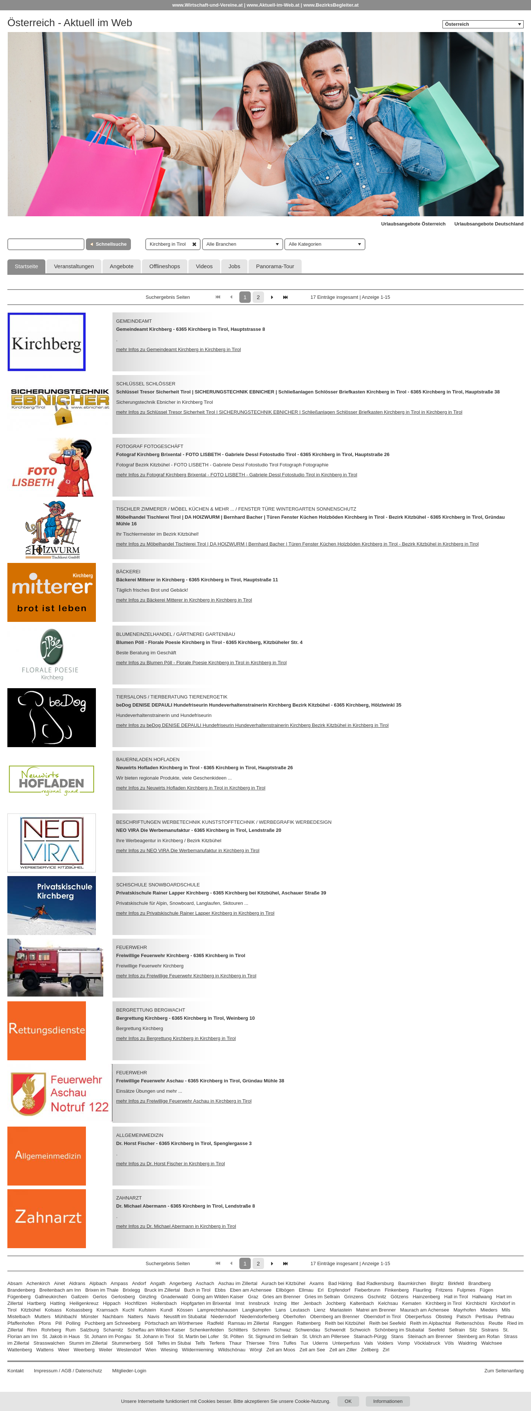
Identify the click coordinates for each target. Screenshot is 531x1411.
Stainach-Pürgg (370, 1336)
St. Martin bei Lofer (198, 1336)
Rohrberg (51, 1330)
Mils (506, 1310)
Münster (89, 1316)
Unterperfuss (346, 1343)
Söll (149, 1343)
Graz (253, 1296)
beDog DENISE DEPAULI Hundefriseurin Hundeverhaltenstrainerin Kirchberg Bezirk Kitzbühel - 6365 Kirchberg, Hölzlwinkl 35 (258, 705)
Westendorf (129, 1349)
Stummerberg (126, 1343)
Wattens (44, 1349)
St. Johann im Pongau (107, 1336)
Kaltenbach (362, 1303)
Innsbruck (259, 1303)
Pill (59, 1323)
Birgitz (437, 1283)
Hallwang (482, 1296)
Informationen (388, 1401)
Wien (150, 1349)
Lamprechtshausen (217, 1310)
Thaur (235, 1343)
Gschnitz (377, 1296)
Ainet (59, 1283)
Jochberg (336, 1303)
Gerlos (100, 1296)
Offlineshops (164, 266)
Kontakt (15, 1370)
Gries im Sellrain (322, 1296)
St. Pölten (233, 1336)
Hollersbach (164, 1303)
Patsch (464, 1316)
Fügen (486, 1290)
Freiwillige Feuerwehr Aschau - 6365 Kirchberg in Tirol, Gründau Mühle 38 (200, 1080)
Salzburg (89, 1330)
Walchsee (491, 1343)
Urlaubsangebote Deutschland (489, 224)
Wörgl (256, 1349)
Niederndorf (223, 1316)
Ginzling (147, 1296)
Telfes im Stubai (174, 1343)
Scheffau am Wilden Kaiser (156, 1330)
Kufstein (147, 1310)
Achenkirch (38, 1283)
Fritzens (443, 1290)
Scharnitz (113, 1330)
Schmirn (261, 1330)
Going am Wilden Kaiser (218, 1296)
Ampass (119, 1283)
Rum (71, 1330)
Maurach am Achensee (424, 1310)
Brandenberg (21, 1290)
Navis (154, 1316)
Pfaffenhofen (21, 1323)
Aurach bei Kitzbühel (283, 1283)
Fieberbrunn (367, 1290)
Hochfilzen (136, 1303)
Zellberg (369, 1349)
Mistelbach (18, 1316)
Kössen (185, 1310)
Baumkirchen (412, 1283)
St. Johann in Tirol (155, 1336)
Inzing (280, 1303)
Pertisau (484, 1316)
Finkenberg (397, 1290)
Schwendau (307, 1330)
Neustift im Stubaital (185, 1316)
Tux (304, 1343)
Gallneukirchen (51, 1296)
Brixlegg (131, 1290)
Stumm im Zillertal (88, 1343)
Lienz (319, 1310)
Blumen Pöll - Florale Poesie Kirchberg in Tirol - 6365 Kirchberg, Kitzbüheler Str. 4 (209, 642)
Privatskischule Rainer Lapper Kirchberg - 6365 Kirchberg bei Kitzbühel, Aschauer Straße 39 (221, 893)
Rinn (32, 1330)
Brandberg (479, 1283)
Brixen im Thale (101, 1290)
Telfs (200, 1343)
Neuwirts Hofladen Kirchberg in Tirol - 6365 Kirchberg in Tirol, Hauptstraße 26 (204, 767)
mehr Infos (178, 349)
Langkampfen (256, 1310)
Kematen (411, 1303)
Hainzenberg (426, 1296)
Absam (14, 1283)
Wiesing (168, 1349)
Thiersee (255, 1343)
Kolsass (53, 1310)
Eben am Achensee (251, 1290)
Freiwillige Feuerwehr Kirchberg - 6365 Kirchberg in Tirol (180, 955)
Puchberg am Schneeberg (112, 1323)
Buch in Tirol (197, 1290)
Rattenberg (308, 1323)
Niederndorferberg (259, 1316)
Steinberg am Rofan (478, 1336)
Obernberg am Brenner (335, 1316)
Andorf (139, 1283)
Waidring (467, 1343)
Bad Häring (340, 1283)
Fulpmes (466, 1290)
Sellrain (457, 1330)
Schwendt (335, 1330)
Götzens (399, 1296)
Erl (321, 1290)
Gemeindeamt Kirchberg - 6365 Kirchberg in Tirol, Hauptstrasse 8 (190, 329)
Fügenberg (19, 1296)
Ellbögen (285, 1290)
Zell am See (312, 1349)
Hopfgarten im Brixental (206, 1303)
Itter (295, 1303)
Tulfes (290, 1343)
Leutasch (300, 1310)
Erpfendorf (339, 1290)
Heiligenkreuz (84, 1303)
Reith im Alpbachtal (430, 1323)
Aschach (205, 1283)
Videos (204, 266)
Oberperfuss (418, 1316)
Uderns (320, 1343)
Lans (280, 1310)
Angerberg (180, 1283)
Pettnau (505, 1316)
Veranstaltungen (74, 266)
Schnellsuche (111, 244)
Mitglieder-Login (129, 1370)
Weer (63, 1349)
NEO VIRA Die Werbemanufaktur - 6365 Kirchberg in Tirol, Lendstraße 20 (198, 830)
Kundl (166, 1310)
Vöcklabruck (427, 1343)
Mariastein (341, 1310)
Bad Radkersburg (375, 1283)
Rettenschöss (470, 1323)
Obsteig (443, 1316)
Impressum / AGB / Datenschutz (68, 1370)
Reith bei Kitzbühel (345, 1323)
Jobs (234, 266)
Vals (368, 1343)
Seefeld (436, 1330)
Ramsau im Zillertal (248, 1323)
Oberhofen (294, 1316)
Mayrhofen (465, 1310)
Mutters (43, 1316)
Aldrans (77, 1283)
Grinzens (353, 1296)
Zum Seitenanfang (504, 1370)
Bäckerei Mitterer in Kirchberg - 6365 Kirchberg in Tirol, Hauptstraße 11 (197, 579)
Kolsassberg (79, 1310)
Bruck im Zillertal (162, 1290)
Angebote (121, 266)
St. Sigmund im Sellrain (273, 1336)
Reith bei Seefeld (387, 1323)
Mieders (488, 1310)
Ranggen (283, 1323)
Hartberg (36, 1303)
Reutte (496, 1323)
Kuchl (128, 1310)
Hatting (57, 1303)
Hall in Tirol (456, 1296)
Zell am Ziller (343, 1349)
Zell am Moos (281, 1349)
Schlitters (238, 1330)
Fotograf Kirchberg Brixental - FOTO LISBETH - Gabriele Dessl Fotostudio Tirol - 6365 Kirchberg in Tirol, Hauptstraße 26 (252, 454)
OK (348, 1401)
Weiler (105, 1349)
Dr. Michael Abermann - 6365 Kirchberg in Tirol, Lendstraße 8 (185, 1206)
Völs (449, 1343)
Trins (274, 1343)
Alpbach (98, 1283)
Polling (73, 1323)
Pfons (45, 1323)
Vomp (404, 1343)
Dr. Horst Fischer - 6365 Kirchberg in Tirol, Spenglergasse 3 (184, 1143)
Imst (239, 1303)
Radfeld (215, 1323)
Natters (135, 1316)
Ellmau (306, 1290)
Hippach (112, 1303)
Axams (316, 1283)
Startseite (26, 266)
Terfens (217, 1343)
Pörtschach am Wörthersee (174, 1323)
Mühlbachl (66, 1316)
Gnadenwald (174, 1296)
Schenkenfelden (207, 1330)
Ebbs (220, 1290)
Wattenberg (19, 1349)
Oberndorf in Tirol (382, 1316)
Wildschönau (231, 1349)
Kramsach (107, 1310)
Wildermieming (198, 1349)
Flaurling (422, 1290)
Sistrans (490, 1330)
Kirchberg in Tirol (444, 1303)
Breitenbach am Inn (60, 1290)
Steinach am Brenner (429, 1336)
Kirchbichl (476, 1303)
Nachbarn (113, 1316)
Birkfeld (456, 1283)
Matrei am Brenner (376, 1310)
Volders (385, 1343)
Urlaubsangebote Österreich (413, 224)
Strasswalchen (49, 1343)
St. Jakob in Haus (61, 1336)
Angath (157, 1283)
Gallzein (79, 1296)
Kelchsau (388, 1303)
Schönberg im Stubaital (399, 1330)
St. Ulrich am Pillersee (326, 1336)
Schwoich (360, 1330)
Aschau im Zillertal (237, 1283)
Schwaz (282, 1330)
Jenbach (312, 1303)
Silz (473, 1330)
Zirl (386, 1349)
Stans (397, 1336)
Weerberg (84, 1349)
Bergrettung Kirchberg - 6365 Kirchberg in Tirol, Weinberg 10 (185, 1018)
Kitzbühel (30, 1310)
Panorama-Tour (275, 266)
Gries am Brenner (282, 1296)
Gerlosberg (123, 1296)
